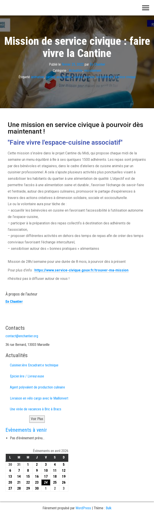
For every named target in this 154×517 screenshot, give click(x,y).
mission (89, 77)
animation (37, 77)
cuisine (78, 77)
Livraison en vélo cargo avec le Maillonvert (39, 398)
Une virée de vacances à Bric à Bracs (35, 409)
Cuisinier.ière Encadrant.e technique (34, 365)
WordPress (83, 508)
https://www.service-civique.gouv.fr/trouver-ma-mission (81, 270)
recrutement (92, 70)
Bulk (108, 508)
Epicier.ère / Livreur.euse (27, 376)
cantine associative (59, 77)
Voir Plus (37, 419)
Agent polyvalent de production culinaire (37, 387)
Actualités (76, 70)
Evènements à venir (26, 430)
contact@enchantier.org (22, 336)
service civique (125, 77)
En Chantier (97, 64)
